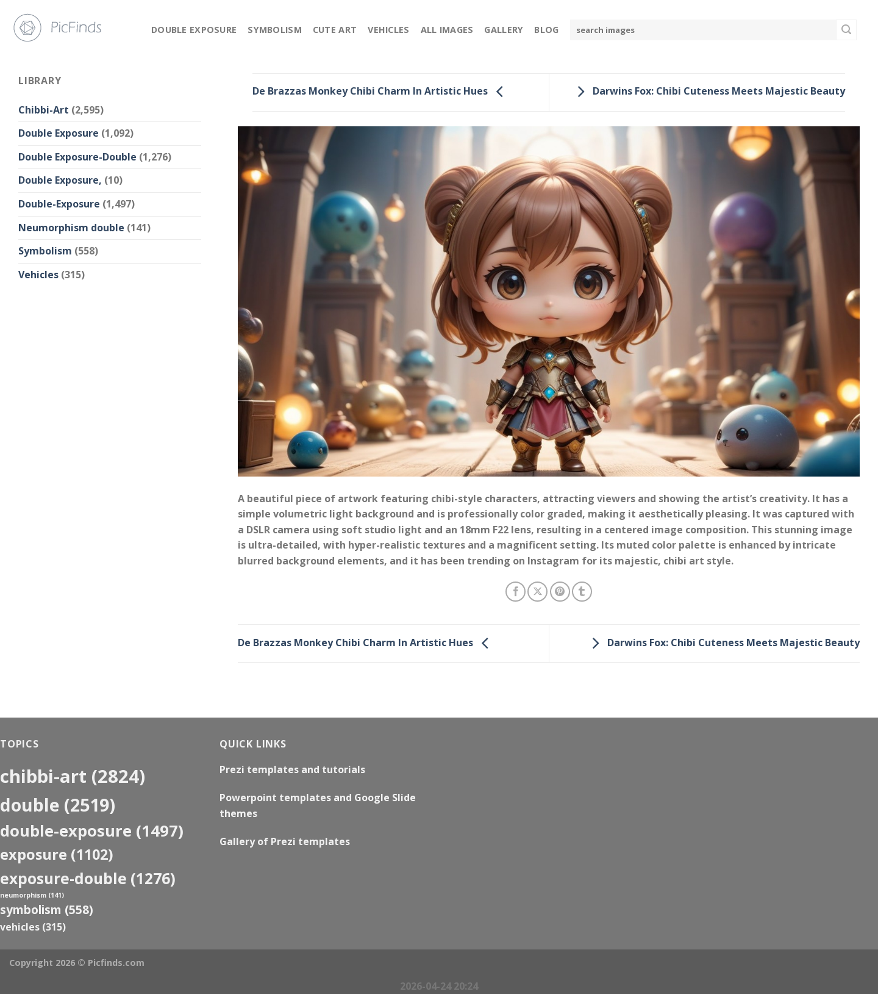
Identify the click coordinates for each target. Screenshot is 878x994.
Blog (546, 29)
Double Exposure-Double (77, 157)
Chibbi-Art (43, 110)
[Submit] (846, 30)
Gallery (503, 29)
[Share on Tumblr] (582, 592)
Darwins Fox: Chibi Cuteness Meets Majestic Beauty (708, 91)
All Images (447, 29)
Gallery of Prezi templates (285, 841)
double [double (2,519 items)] (57, 804)
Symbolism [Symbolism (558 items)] (46, 909)
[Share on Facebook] (515, 592)
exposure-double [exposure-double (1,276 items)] (88, 878)
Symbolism (275, 29)
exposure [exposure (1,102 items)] (56, 854)
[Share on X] (537, 592)
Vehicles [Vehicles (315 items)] (33, 927)
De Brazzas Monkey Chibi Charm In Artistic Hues (381, 91)
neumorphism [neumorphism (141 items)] (32, 895)
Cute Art (335, 29)
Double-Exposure (59, 204)
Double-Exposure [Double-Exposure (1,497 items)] (92, 830)
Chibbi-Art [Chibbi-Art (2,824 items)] (72, 776)
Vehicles (388, 29)
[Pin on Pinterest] (560, 592)
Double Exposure (194, 29)
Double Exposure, (60, 180)
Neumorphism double (71, 227)
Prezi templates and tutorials (292, 769)
